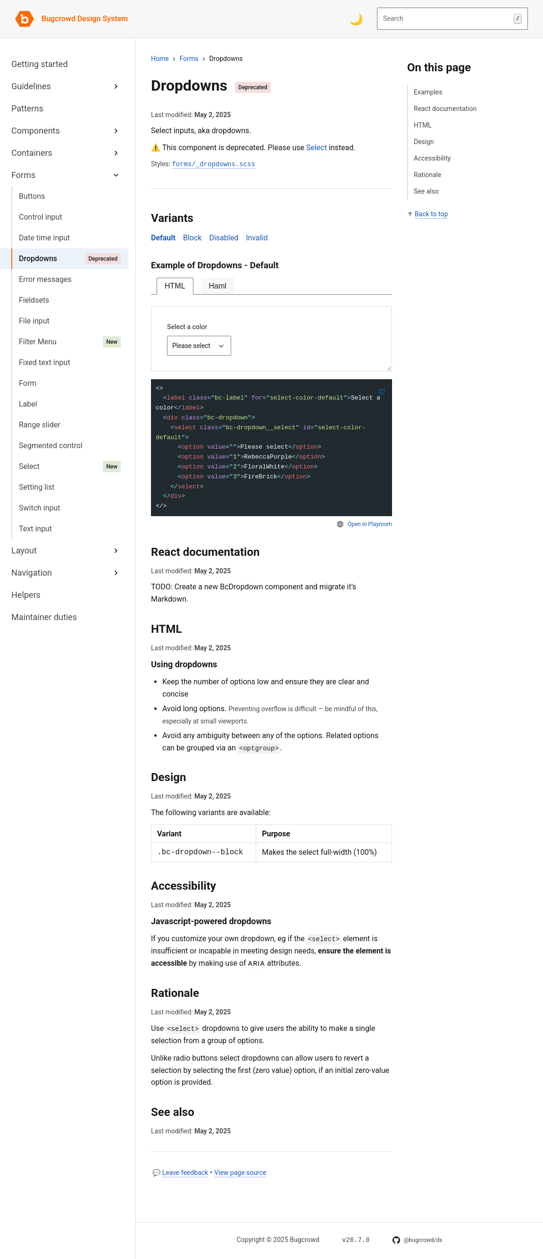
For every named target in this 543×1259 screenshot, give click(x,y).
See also (426, 191)
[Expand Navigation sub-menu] (116, 572)
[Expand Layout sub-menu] (116, 550)
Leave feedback (185, 1172)
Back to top (431, 214)
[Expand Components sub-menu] (116, 130)
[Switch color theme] (356, 18)
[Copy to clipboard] (381, 392)
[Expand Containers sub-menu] (116, 153)
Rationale (427, 175)
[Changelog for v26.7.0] (356, 1239)
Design (424, 141)
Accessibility (432, 158)
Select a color (187, 327)
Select (316, 147)
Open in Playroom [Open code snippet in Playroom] (370, 524)
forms (189, 58)
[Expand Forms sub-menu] (116, 175)
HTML (423, 125)
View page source (240, 1172)
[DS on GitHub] (418, 1240)
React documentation (445, 108)
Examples (428, 92)
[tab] (175, 286)
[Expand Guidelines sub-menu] (116, 86)
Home (160, 58)
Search (452, 19)
